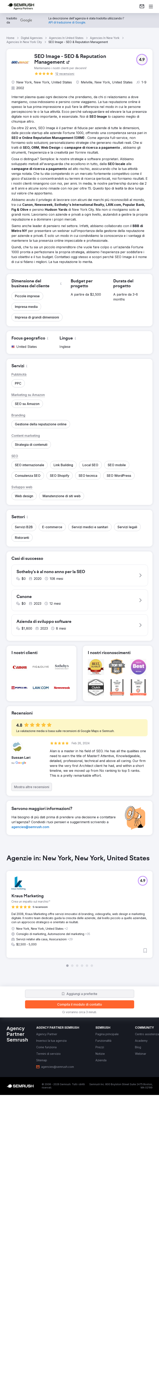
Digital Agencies (32, 38)
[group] (79, 911)
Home (10, 38)
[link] (141, 6)
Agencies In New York (105, 38)
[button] (142, 59)
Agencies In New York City (24, 42)
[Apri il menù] (151, 6)
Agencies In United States (66, 38)
